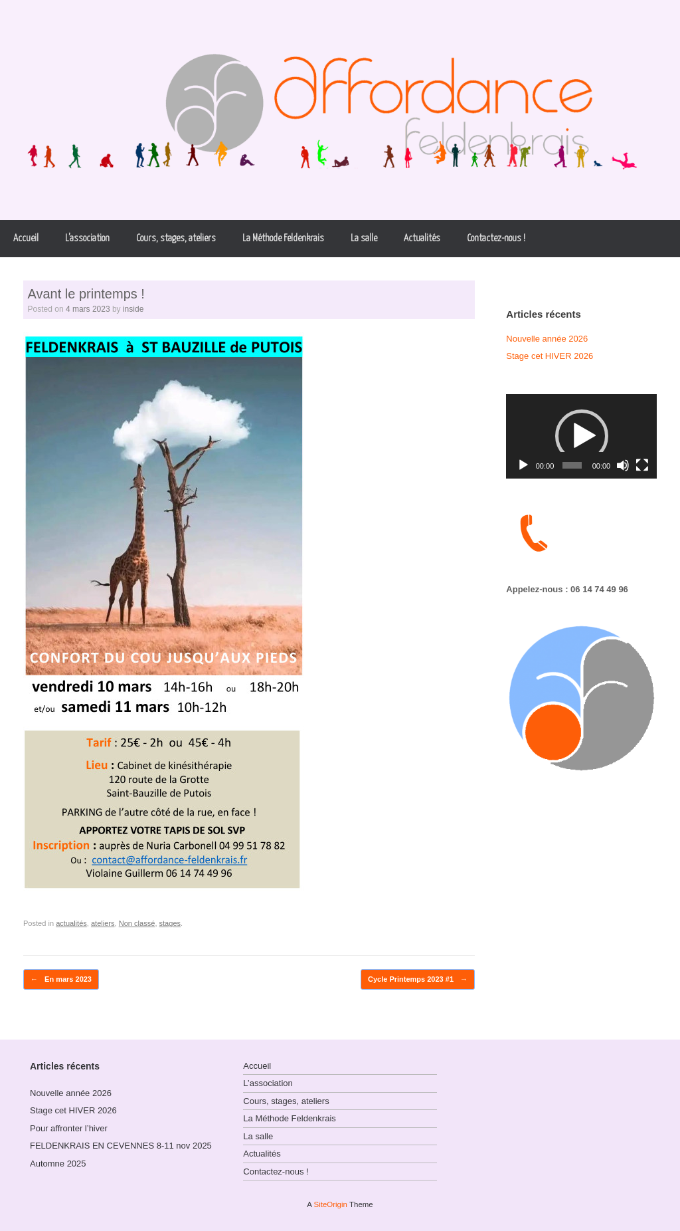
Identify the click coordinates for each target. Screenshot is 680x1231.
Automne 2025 (58, 1164)
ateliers (103, 923)
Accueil (26, 238)
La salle (364, 238)
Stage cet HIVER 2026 (549, 356)
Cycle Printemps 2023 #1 (418, 979)
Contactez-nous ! (496, 238)
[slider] (571, 465)
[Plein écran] (642, 465)
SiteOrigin (330, 1204)
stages (170, 923)
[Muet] (623, 465)
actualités (71, 923)
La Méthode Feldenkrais (283, 238)
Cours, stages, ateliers (176, 238)
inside (133, 309)
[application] (581, 436)
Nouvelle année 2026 (547, 339)
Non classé (137, 923)
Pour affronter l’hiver (69, 1128)
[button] (581, 436)
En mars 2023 (61, 979)
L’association (87, 238)
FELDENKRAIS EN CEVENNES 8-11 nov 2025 (121, 1146)
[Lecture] (523, 465)
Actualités (422, 238)
